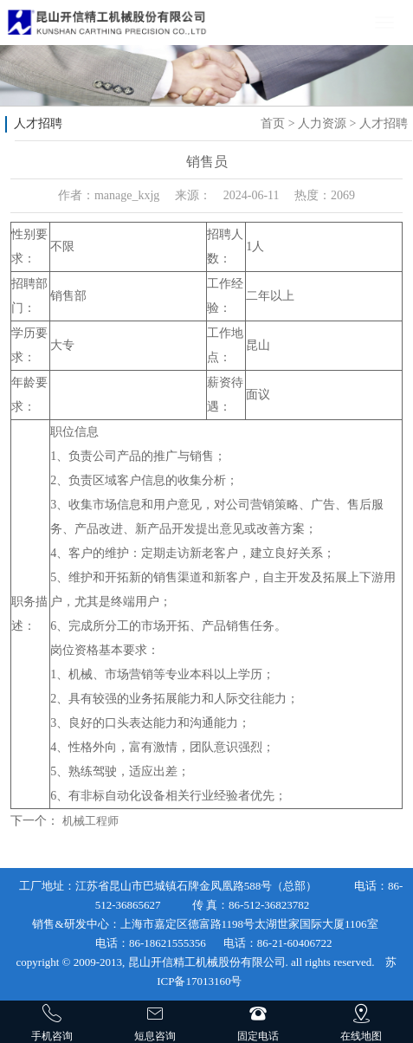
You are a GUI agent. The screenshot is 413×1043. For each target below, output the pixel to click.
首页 (273, 123)
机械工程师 (90, 820)
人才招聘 (383, 123)
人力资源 (322, 123)
